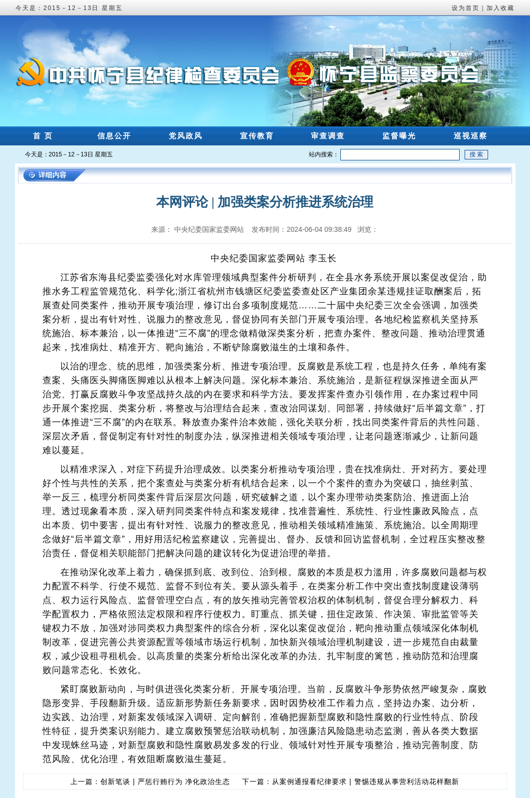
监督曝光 (399, 135)
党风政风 (186, 135)
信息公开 (114, 135)
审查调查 (328, 135)
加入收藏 (501, 7)
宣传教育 (257, 135)
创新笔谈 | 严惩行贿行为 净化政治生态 (165, 782)
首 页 (43, 135)
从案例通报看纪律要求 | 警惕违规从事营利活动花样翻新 (365, 782)
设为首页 (466, 7)
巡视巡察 (471, 135)
